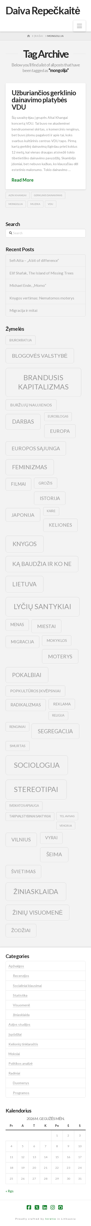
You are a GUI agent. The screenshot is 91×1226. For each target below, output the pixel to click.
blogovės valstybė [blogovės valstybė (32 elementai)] (39, 355)
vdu (50, 203)
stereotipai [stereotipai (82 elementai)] (36, 789)
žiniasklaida (21, 1015)
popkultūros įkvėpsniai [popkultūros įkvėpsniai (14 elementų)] (35, 690)
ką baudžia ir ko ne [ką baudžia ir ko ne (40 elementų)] (42, 563)
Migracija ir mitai (23, 310)
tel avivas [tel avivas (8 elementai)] (67, 816)
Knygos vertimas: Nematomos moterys (41, 298)
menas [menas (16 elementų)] (17, 624)
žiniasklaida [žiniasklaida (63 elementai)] (35, 891)
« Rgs (10, 1191)
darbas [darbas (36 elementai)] (23, 421)
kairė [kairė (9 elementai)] (51, 511)
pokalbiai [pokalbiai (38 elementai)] (26, 674)
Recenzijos (21, 976)
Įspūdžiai (15, 1034)
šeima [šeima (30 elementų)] (54, 854)
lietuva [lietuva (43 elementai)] (24, 584)
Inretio (50, 1218)
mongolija (15, 203)
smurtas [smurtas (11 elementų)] (17, 746)
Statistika (20, 995)
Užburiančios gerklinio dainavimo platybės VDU (44, 100)
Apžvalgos (16, 966)
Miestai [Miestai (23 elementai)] (46, 626)
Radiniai (14, 1073)
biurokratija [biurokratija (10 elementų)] (20, 340)
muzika (35, 203)
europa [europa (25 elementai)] (60, 431)
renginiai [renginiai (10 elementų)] (17, 727)
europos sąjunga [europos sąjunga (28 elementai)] (36, 448)
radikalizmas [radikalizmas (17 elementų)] (25, 704)
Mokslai (14, 1054)
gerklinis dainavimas (48, 195)
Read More (22, 180)
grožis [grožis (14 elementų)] (45, 483)
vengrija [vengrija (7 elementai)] (65, 825)
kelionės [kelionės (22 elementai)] (60, 525)
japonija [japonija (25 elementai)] (22, 515)
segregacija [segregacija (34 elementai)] (55, 731)
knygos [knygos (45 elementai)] (25, 543)
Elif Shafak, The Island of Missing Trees (41, 273)
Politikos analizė (20, 1063)
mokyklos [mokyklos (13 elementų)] (57, 640)
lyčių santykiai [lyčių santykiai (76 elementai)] (43, 606)
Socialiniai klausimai (27, 986)
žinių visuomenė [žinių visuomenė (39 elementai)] (37, 912)
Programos (21, 1093)
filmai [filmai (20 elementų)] (18, 484)
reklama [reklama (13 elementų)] (62, 704)
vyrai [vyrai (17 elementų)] (51, 837)
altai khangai (17, 195)
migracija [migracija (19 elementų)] (22, 641)
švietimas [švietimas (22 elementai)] (23, 871)
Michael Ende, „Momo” (27, 285)
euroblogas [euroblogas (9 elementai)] (58, 416)
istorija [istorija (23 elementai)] (50, 498)
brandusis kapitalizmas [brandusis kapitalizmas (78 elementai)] (43, 382)
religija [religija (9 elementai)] (58, 715)
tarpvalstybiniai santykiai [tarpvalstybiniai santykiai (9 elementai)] (30, 816)
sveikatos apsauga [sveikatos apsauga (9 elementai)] (24, 805)
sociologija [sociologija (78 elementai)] (37, 765)
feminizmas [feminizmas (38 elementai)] (29, 467)
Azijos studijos (19, 1024)
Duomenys (21, 1083)
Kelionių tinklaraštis (23, 1044)
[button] (79, 26)
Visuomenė (21, 1005)
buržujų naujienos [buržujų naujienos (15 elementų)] (31, 405)
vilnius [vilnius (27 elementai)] (21, 839)
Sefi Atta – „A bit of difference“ (34, 260)
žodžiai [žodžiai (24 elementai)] (21, 930)
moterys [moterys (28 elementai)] (60, 656)
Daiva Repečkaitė (43, 10)
